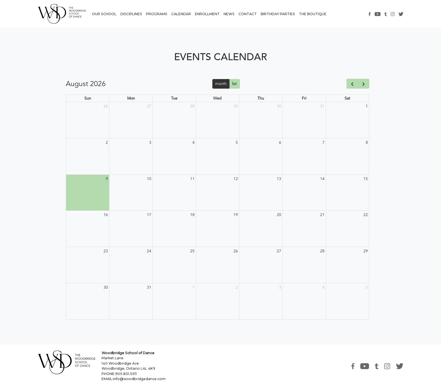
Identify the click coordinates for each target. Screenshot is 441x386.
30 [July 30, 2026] (279, 106)
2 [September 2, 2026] (237, 287)
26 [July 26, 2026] (106, 106)
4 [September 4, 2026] (323, 287)
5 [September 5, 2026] (367, 287)
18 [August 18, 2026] (192, 214)
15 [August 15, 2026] (365, 178)
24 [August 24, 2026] (149, 250)
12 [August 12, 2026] (235, 178)
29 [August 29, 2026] (365, 250)
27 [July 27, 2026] (149, 106)
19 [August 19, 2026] (235, 214)
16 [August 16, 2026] (106, 214)
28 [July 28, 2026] (192, 106)
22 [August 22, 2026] (365, 214)
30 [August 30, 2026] (106, 287)
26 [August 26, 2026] (235, 250)
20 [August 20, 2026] (279, 214)
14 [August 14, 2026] (322, 178)
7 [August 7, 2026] (323, 142)
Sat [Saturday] (347, 98)
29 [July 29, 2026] (235, 106)
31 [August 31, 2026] (149, 287)
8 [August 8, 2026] (367, 142)
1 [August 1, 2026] (367, 106)
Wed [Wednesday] (217, 98)
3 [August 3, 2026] (150, 142)
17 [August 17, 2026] (149, 214)
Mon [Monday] (131, 98)
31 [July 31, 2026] (322, 106)
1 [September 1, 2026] (193, 287)
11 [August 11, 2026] (192, 178)
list (234, 83)
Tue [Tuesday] (174, 98)
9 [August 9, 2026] (107, 178)
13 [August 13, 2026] (279, 178)
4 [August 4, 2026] (193, 142)
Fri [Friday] (304, 98)
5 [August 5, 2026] (237, 142)
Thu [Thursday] (260, 98)
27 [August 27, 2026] (279, 250)
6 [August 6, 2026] (280, 142)
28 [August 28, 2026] (322, 250)
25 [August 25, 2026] (192, 250)
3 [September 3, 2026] (280, 287)
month (221, 83)
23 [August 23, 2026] (106, 250)
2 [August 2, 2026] (107, 142)
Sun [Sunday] (87, 98)
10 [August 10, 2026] (149, 178)
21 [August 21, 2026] (322, 214)
